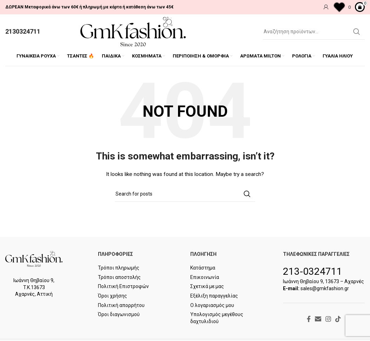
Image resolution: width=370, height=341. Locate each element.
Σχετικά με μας (207, 287)
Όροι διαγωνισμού (119, 315)
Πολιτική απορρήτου (121, 305)
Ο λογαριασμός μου (212, 305)
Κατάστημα (202, 268)
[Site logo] (133, 31)
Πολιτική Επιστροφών (123, 287)
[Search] (314, 32)
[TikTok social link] (338, 319)
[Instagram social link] (328, 319)
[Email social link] (318, 319)
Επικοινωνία (204, 278)
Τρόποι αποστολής (119, 278)
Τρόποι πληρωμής (118, 268)
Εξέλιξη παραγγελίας (214, 296)
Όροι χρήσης (112, 296)
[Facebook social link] (309, 319)
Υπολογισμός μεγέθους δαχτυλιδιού (216, 318)
